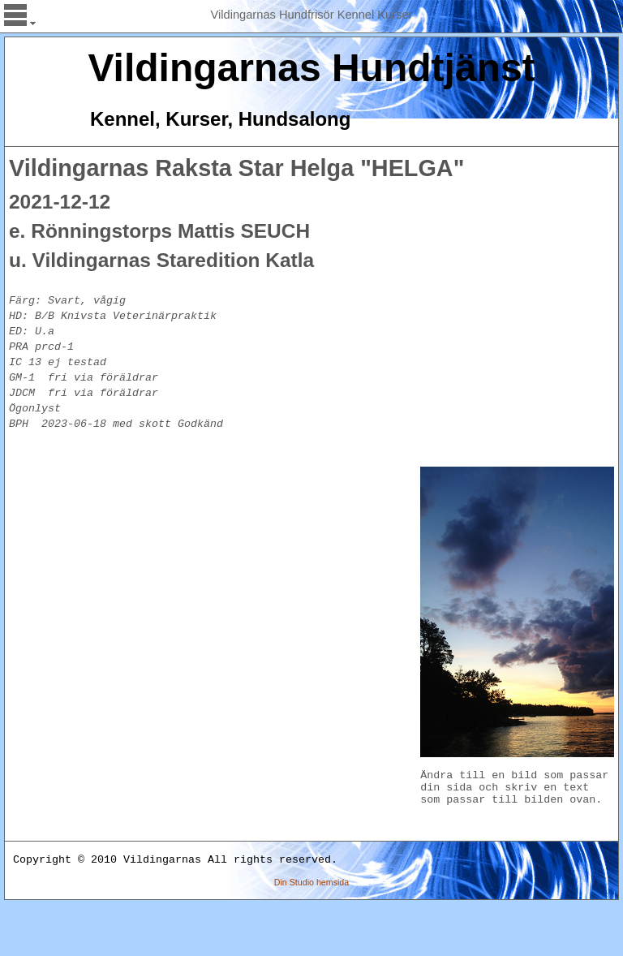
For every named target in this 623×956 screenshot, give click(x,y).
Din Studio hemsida (311, 934)
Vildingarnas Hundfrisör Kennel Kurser (311, 14)
